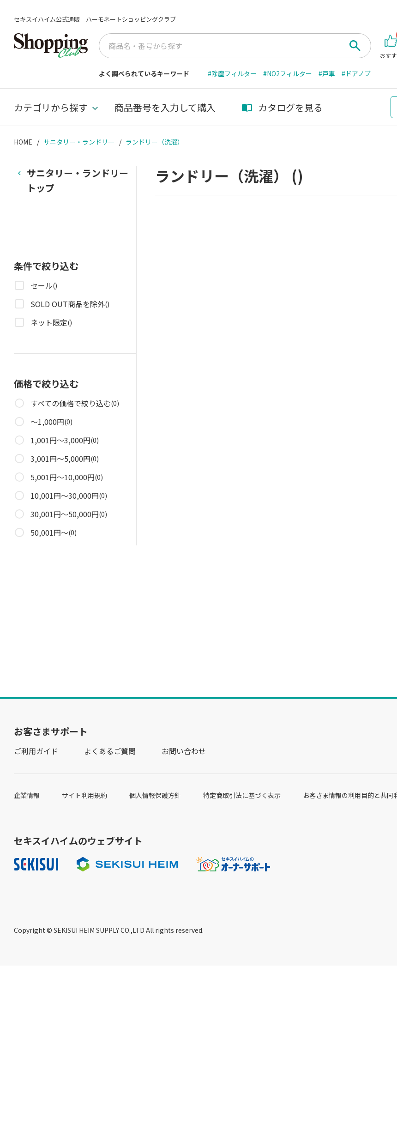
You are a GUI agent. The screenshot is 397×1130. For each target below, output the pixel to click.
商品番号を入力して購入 (165, 107)
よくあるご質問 (110, 750)
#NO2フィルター (287, 73)
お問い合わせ (184, 750)
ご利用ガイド (36, 750)
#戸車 (327, 73)
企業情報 (27, 795)
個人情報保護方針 (155, 795)
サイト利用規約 (84, 795)
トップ (77, 180)
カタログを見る (282, 107)
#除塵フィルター (232, 73)
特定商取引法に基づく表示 (242, 795)
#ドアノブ (356, 73)
